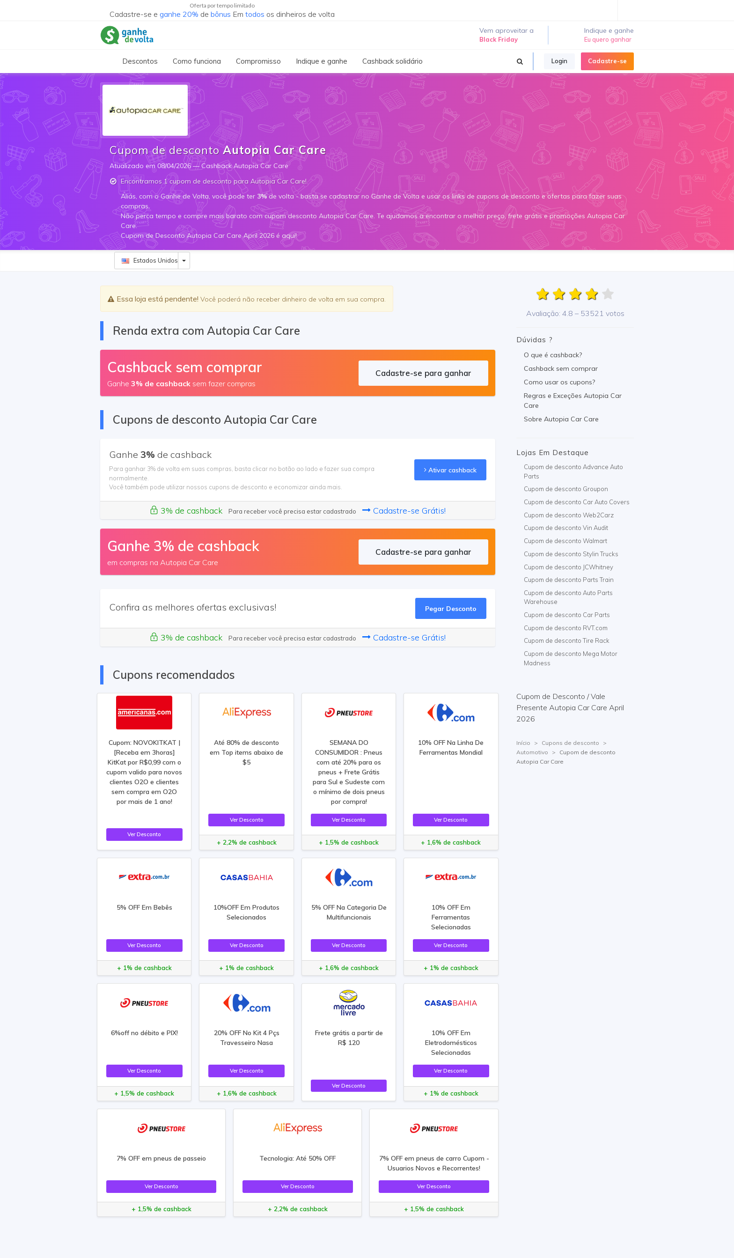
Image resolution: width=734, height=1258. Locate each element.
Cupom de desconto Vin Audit (566, 527)
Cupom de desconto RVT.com (566, 628)
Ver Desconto (144, 834)
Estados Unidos (150, 260)
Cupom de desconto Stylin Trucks (571, 554)
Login (559, 61)
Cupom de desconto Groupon (566, 489)
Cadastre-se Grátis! (404, 510)
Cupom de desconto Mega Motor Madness (570, 658)
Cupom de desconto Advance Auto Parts (573, 471)
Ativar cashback (450, 470)
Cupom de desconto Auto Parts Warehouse (568, 597)
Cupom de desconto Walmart (565, 540)
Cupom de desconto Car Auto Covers (577, 502)
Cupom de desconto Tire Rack (566, 640)
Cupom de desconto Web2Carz (569, 515)
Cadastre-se (607, 61)
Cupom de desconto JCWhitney (568, 567)
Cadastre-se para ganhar (423, 373)
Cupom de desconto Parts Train (569, 579)
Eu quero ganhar (607, 39)
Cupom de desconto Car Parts (567, 614)
